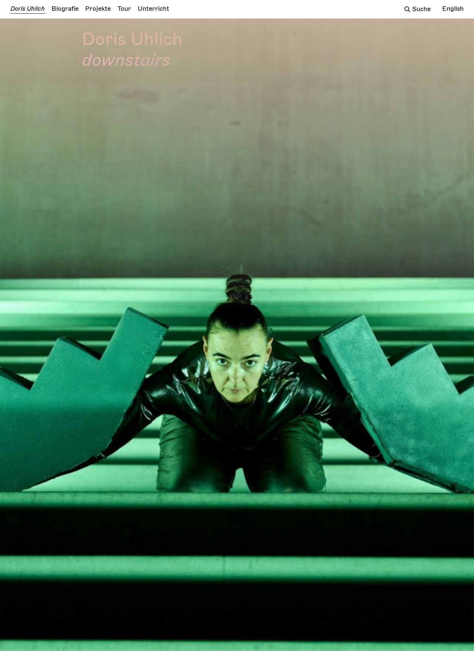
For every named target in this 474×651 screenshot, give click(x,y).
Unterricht (153, 9)
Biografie (65, 9)
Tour (124, 9)
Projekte (98, 9)
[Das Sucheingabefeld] (423, 9)
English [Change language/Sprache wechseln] (453, 9)
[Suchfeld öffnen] (407, 9)
